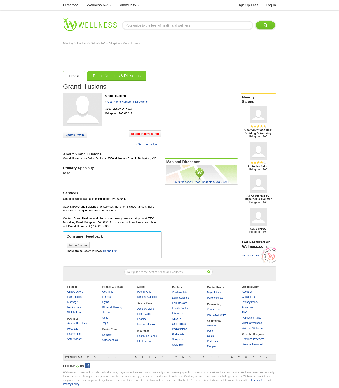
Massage (72, 302)
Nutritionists (74, 307)
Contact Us (248, 296)
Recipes (211, 346)
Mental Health (215, 287)
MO (103, 43)
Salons (106, 312)
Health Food (144, 291)
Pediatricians (179, 329)
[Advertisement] (142, 57)
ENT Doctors (179, 303)
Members (212, 325)
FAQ (244, 312)
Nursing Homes (146, 324)
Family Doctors (181, 308)
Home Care (144, 313)
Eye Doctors (74, 296)
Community (126, 5)
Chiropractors (75, 291)
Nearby (258, 99)
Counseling (214, 304)
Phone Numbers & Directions (117, 76)
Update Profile (75, 135)
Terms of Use (258, 380)
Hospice (142, 319)
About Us (247, 291)
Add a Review (78, 245)
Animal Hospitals (77, 323)
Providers (82, 43)
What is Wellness (252, 323)
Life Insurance (145, 341)
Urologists (178, 344)
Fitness (106, 296)
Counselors (213, 309)
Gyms (105, 302)
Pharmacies (74, 333)
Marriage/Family (216, 314)
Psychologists (215, 297)
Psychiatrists (214, 292)
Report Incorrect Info (145, 133)
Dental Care (109, 329)
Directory (70, 5)
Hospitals (72, 328)
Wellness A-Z (97, 5)
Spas (105, 317)
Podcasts (212, 341)
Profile (74, 76)
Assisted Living (146, 308)
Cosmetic (107, 291)
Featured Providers (253, 339)
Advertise (247, 307)
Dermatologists (181, 297)
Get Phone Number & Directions (127, 101)
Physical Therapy (112, 307)
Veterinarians (75, 339)
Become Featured (252, 344)
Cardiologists (179, 292)
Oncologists (179, 323)
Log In (271, 5)
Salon (94, 43)
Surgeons (177, 339)
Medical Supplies (147, 296)
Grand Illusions (132, 43)
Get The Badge (147, 144)
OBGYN (177, 318)
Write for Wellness (252, 328)
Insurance (143, 330)
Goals (210, 336)
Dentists (107, 334)
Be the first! (110, 251)
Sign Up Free (248, 5)
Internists (177, 313)
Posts (210, 330)
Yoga (105, 323)
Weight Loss (74, 312)
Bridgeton (115, 43)
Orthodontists (110, 339)
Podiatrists (178, 334)
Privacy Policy (250, 302)
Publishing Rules (251, 317)
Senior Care (144, 303)
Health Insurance (147, 336)
